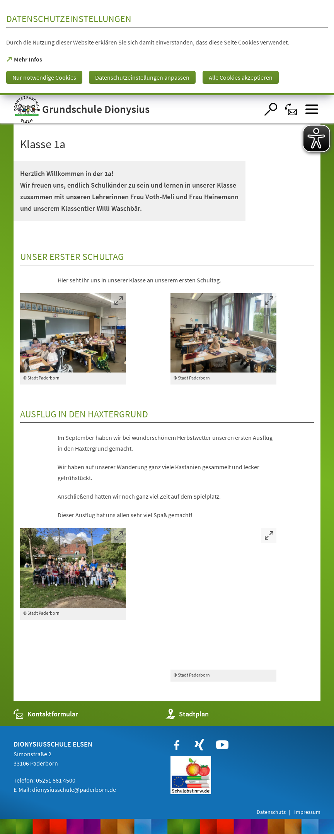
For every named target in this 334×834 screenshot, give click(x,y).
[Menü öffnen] (311, 109)
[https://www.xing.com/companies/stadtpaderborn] (199, 745)
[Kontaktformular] (291, 109)
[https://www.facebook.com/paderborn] (176, 745)
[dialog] (167, 47)
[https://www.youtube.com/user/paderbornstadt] (222, 745)
